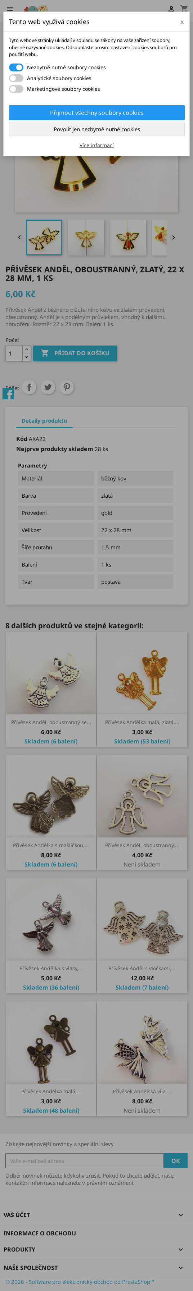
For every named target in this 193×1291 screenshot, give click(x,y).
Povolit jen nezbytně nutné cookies (97, 129)
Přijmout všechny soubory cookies (97, 113)
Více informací (97, 145)
